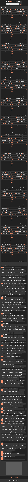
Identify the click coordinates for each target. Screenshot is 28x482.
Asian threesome (5, 281)
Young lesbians (12, 459)
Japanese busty (15, 377)
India (20, 356)
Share (9, 72)
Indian (4, 356)
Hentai (3, 210)
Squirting (6, 427)
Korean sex (6, 132)
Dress (18, 320)
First (10, 329)
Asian (7, 267)
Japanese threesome (18, 372)
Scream (3, 439)
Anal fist (20, 9)
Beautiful (21, 291)
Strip (14, 431)
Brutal (17, 30)
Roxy (11, 172)
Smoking (3, 426)
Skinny (15, 427)
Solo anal (7, 24)
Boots (3, 286)
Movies (14, 402)
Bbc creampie (19, 293)
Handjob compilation (12, 350)
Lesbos (10, 250)
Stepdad (8, 437)
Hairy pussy (14, 348)
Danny (21, 320)
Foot (8, 324)
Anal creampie (4, 270)
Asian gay (9, 270)
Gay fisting (25, 11)
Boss (2, 288)
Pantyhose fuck (23, 415)
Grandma (3, 339)
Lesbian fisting (18, 26)
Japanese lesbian (4, 362)
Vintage (4, 453)
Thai (17, 443)
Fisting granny (21, 81)
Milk (2, 391)
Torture (3, 447)
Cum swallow (4, 307)
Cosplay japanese (5, 305)
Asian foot (17, 269)
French (23, 328)
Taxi (25, 443)
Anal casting (17, 24)
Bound (15, 288)
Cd (15, 299)
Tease (14, 450)
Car (2, 302)
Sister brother (16, 435)
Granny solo (16, 342)
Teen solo (3, 450)
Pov (8, 413)
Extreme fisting (22, 24)
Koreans (19, 380)
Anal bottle (11, 163)
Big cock (16, 289)
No (9, 407)
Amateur (8, 269)
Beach (10, 285)
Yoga (7, 459)
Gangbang (11, 335)
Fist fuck (24, 17)
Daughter (7, 313)
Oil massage (19, 408)
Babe (24, 293)
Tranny (22, 445)
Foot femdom (14, 331)
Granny (7, 335)
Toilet (14, 443)
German (11, 339)
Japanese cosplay (12, 362)
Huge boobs (13, 353)
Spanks (6, 252)
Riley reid (20, 421)
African (19, 281)
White (14, 456)
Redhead (16, 421)
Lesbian (4, 381)
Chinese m (11, 308)
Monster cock (4, 400)
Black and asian (4, 294)
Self (9, 60)
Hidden (24, 345)
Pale (23, 418)
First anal (6, 331)
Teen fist (24, 32)
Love (22, 386)
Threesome (3, 144)
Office (4, 408)
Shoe (2, 427)
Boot (22, 283)
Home (7, 348)
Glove (16, 195)
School (12, 426)
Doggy (3, 316)
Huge (7, 350)
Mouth (21, 399)
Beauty (10, 286)
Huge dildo (8, 353)
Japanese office (4, 369)
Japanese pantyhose (19, 362)
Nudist (6, 405)
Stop (22, 439)
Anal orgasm (16, 275)
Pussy (5, 413)
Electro (10, 70)
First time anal (4, 334)
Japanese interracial (11, 374)
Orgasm (8, 408)
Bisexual (22, 288)
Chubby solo (8, 312)
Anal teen (24, 153)
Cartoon (16, 297)
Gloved (3, 343)
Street (10, 429)
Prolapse (3, 9)
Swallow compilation (5, 431)
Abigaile (12, 274)
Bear (16, 214)
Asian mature (23, 270)
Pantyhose (5, 412)
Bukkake (6, 285)
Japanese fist (17, 13)
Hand (20, 353)
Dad (3, 237)
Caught (20, 302)
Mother (5, 391)
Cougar (25, 307)
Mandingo (11, 389)
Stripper (11, 431)
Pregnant (9, 412)
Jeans (22, 369)
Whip (19, 454)
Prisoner (19, 418)
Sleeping (6, 424)
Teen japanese (16, 447)
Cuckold (20, 297)
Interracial (8, 356)
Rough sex (8, 66)
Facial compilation (10, 328)
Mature (16, 64)
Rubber (12, 421)
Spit (12, 437)
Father (24, 331)
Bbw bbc (9, 294)
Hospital (3, 351)
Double (22, 315)
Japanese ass (4, 375)
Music (16, 396)
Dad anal (10, 237)
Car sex (23, 301)
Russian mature (4, 421)
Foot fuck (3, 329)
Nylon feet (20, 405)
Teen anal (3, 445)
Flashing (20, 329)
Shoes (3, 434)
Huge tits (7, 351)
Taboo (10, 445)
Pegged (10, 77)
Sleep (17, 423)
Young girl (22, 459)
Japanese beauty (21, 367)
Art (5, 272)
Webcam (23, 454)
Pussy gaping (22, 161)
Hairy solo (3, 350)
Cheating (6, 301)
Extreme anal (22, 321)
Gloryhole (7, 339)
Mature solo (12, 396)
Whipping (11, 454)
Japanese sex (9, 377)
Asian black (22, 269)
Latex (8, 381)
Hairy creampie (9, 354)
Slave (18, 424)
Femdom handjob (18, 138)
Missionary (7, 397)
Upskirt (4, 451)
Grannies (11, 342)
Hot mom (6, 347)
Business (12, 289)
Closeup (23, 302)
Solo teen (15, 437)
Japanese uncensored (17, 375)
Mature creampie (19, 400)
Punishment (7, 416)
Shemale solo (7, 434)
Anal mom (8, 280)
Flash (12, 332)
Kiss (12, 380)
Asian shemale (11, 281)
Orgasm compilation (18, 144)
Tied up (23, 448)
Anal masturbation (9, 225)
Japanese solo (4, 374)
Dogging (14, 320)
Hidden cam (19, 347)
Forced (18, 324)
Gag (8, 342)
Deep (3, 320)
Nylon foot (11, 404)
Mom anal (11, 393)
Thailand (7, 214)
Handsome (3, 353)
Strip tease (22, 431)
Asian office (7, 275)
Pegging (19, 412)
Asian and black (15, 272)
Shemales (10, 439)
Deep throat (4, 318)
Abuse (3, 275)
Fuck (9, 332)
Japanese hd (11, 378)
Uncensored (9, 451)
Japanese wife (23, 361)
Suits (10, 254)
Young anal (3, 104)
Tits (21, 447)
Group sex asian (20, 340)
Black (13, 291)
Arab (13, 267)
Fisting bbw (6, 68)
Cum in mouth (14, 305)
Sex (20, 426)
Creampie (8, 297)
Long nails (15, 383)
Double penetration (15, 318)
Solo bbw (19, 437)
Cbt (3, 70)
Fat (17, 326)
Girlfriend (6, 343)
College (8, 307)
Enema (16, 39)
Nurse (7, 404)
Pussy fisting (8, 191)
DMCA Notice (17, 480)
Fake (22, 326)
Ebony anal (12, 321)
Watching (9, 456)
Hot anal (10, 36)
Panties (7, 415)
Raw (14, 420)
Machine (16, 121)
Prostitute (12, 416)
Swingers (6, 429)
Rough (11, 420)
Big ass (3, 285)
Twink (4, 443)
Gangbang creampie (8, 340)
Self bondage (10, 140)
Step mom (7, 426)
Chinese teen (6, 308)
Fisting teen (23, 246)
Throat (24, 447)
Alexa (24, 280)
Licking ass (15, 388)
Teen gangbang (9, 450)
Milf (24, 389)
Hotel (3, 347)
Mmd (13, 391)
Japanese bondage (5, 378)
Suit (8, 254)
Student (16, 434)
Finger (19, 332)
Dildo (6, 316)
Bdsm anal (6, 22)
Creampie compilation (20, 299)
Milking (20, 394)
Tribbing (3, 448)
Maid (6, 394)
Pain (10, 415)
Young (4, 459)
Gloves (19, 195)
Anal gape (9, 81)
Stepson (3, 432)
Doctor (6, 315)
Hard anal (20, 345)
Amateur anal (17, 45)
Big (18, 206)
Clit (2, 308)
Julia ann (3, 366)
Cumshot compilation (5, 310)
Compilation (4, 299)
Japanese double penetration (20, 374)
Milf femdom (22, 212)
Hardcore (11, 351)
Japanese (4, 359)
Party (11, 413)
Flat (22, 332)
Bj (16, 285)
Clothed (20, 11)
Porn (16, 418)
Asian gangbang (22, 272)
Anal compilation (19, 280)
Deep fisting (8, 233)
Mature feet (10, 400)
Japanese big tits (22, 366)
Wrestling (7, 454)
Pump (13, 415)
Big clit (19, 288)
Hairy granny (4, 354)
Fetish (7, 329)
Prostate (16, 252)
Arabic (16, 281)
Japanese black (10, 370)
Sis (21, 429)
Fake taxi (3, 332)
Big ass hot (24, 68)
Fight (15, 328)
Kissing (16, 380)
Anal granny (13, 280)
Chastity (15, 308)
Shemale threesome (12, 440)
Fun (7, 204)
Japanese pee (4, 370)
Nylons (3, 405)
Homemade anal (20, 348)
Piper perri (7, 418)
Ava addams (19, 277)
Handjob (11, 345)
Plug (7, 159)
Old (11, 408)
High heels (14, 347)
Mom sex (23, 396)
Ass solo (10, 204)
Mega (10, 11)
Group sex (22, 337)
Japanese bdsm (16, 366)
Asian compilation (11, 278)
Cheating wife (6, 302)
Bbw (2, 168)
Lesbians (15, 381)
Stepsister (8, 435)
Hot (23, 347)
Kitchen (7, 250)
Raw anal (7, 157)
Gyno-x (10, 176)
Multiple (9, 142)
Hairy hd (23, 350)
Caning (8, 299)
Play (9, 138)
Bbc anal (3, 252)
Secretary (14, 439)
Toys (12, 448)
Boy (5, 288)
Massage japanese (5, 399)
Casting (11, 301)
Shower (21, 427)
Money (16, 391)
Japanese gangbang (13, 367)
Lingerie (3, 388)
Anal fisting (8, 9)
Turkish (19, 448)
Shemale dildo (16, 426)
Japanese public (23, 370)
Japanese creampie (9, 366)
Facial (3, 331)
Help (24, 351)
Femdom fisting (22, 22)
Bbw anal (14, 286)
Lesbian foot (18, 386)
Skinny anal (4, 435)
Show (3, 429)
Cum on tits (9, 100)
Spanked (17, 96)
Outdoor (3, 410)
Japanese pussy (10, 375)
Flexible (21, 115)
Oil (25, 408)
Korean (4, 380)
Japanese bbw (17, 361)
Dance (11, 313)
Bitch (2, 296)
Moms (19, 396)
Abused (13, 270)
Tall (16, 445)
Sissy (18, 427)
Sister (23, 423)
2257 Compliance (11, 480)
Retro (8, 420)
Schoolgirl (12, 434)
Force (3, 326)
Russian (4, 420)
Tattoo (16, 448)
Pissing (23, 412)
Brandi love (4, 289)
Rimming (17, 420)
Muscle (3, 397)
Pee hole (9, 106)
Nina (15, 404)
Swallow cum (4, 437)
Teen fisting (21, 28)
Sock (19, 429)
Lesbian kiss (20, 381)
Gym (15, 337)
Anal (16, 70)
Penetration (17, 415)
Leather (19, 383)
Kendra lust (9, 380)
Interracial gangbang (14, 356)
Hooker (21, 351)
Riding (9, 421)
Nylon (4, 404)
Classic (10, 305)
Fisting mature (8, 13)
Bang (10, 291)
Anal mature (22, 275)
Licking (7, 388)
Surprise (17, 431)
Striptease (21, 434)
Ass (15, 267)
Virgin (8, 453)
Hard (10, 348)
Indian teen (10, 358)
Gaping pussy (23, 242)
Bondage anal (24, 189)
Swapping (19, 440)
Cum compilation (18, 310)
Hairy (7, 345)
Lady (22, 383)
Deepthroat (11, 315)
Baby (5, 293)
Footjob (4, 324)
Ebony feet (17, 321)
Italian (14, 358)
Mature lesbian (16, 397)
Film (24, 329)
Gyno (3, 176)
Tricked (10, 34)
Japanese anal (4, 53)
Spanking (3, 151)
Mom (4, 389)
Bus (12, 283)
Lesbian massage (5, 386)
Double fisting (17, 36)
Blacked (19, 285)
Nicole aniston (19, 404)
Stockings (14, 424)
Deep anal (9, 318)
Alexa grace (10, 272)
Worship (5, 456)
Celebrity (11, 299)
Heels (10, 347)
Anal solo (21, 248)
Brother (3, 291)
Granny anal (20, 335)
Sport (13, 432)
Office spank (4, 161)
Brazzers (18, 286)
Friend (10, 331)
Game (5, 342)
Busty (23, 289)
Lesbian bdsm (4, 383)
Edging (7, 323)
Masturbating (16, 399)
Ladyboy (11, 381)
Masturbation (16, 393)
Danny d (6, 320)
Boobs (13, 294)
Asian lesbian (4, 269)
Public (16, 412)
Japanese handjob (11, 364)
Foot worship (4, 328)
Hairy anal (3, 348)
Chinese (4, 297)
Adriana (3, 272)
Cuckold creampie (9, 304)
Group (15, 339)
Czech (11, 302)
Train (16, 189)
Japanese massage (4, 115)
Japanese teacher (17, 369)
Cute (19, 308)
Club (14, 301)
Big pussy (16, 291)
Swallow (23, 426)
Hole (11, 79)
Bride (19, 283)
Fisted (7, 83)
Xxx (3, 458)
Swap (6, 439)
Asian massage (17, 274)
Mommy (3, 394)
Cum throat (12, 310)
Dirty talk (23, 318)
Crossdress (15, 304)
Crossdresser (15, 302)
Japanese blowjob (11, 372)
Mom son (16, 389)
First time (20, 331)
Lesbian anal (22, 182)
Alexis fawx (14, 277)
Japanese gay (10, 369)
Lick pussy (11, 388)
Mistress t (11, 399)
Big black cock (21, 294)
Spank (20, 423)
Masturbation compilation (13, 394)
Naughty (16, 407)
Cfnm (20, 301)
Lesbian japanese (12, 386)
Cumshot (3, 304)
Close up (12, 307)
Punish (3, 418)
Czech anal (17, 307)
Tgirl (12, 447)
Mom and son (21, 391)
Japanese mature (10, 361)
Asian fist (8, 170)
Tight (24, 132)
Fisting (17, 17)
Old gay (11, 410)
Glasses (14, 340)
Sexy (24, 429)
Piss (13, 412)
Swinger (18, 439)
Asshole (23, 94)
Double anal (10, 316)
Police (18, 413)
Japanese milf (4, 367)
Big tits (14, 285)
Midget (10, 45)
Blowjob (6, 286)
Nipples (12, 407)
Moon (23, 58)
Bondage (15, 283)
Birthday (8, 288)
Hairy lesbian (16, 351)
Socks (12, 435)
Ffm (18, 210)
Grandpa (15, 335)
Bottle (7, 163)
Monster (3, 396)
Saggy (7, 432)
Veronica (18, 453)
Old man (14, 408)
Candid (23, 310)
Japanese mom (13, 359)
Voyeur (11, 453)
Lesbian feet (10, 383)
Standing (3, 440)
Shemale (13, 423)
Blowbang (9, 293)
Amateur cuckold (18, 278)
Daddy (3, 315)
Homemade (16, 345)
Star (15, 432)
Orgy (23, 408)
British (20, 289)
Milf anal (17, 9)
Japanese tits (4, 377)
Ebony (8, 321)
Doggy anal (21, 316)
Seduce (24, 437)
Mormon (11, 397)
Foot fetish (11, 326)
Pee (19, 157)
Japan (8, 359)
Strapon (16, 62)
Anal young (9, 96)
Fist (3, 11)
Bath (2, 293)
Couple (19, 304)
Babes (17, 294)
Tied (13, 445)
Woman (9, 189)
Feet (15, 324)
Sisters (7, 440)
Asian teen (3, 280)
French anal (23, 106)
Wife (4, 454)
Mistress (3, 393)
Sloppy (23, 440)
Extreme (3, 323)
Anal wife (22, 168)
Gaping (16, 34)
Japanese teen (4, 364)
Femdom (11, 324)
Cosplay (13, 297)
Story (10, 427)
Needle (5, 199)
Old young (7, 410)
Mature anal (18, 168)
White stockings (8, 30)
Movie (23, 394)
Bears (23, 214)
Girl (2, 342)
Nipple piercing (14, 405)
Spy (12, 427)
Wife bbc (16, 454)
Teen (7, 443)
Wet (2, 456)
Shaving (21, 435)
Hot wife (19, 350)
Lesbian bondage (11, 385)
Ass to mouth (4, 278)
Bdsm (2, 22)
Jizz (21, 68)
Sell (2, 442)
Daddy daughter (16, 315)
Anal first (12, 269)
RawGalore (11, 1)
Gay (4, 335)
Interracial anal (4, 358)
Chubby (3, 301)
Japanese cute (21, 377)
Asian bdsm (4, 277)
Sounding (19, 432)
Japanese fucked (16, 370)
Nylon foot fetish (5, 407)
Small (25, 427)
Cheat (17, 301)
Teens (6, 447)
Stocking (10, 424)
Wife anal (9, 51)
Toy (6, 448)
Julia (8, 367)
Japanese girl (17, 378)
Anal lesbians (23, 87)
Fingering (15, 332)
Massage (20, 389)
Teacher (10, 443)
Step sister (24, 432)
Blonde (7, 291)
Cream (21, 307)
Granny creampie (22, 342)
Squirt (3, 424)
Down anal (22, 72)
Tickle (7, 445)
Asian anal (19, 267)
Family (25, 324)
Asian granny (24, 274)
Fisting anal (8, 26)
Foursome (19, 328)
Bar (5, 296)
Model (7, 393)
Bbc (4, 283)
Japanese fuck (4, 372)
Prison (3, 416)
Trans (19, 445)
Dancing (10, 320)
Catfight (6, 210)
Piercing (3, 415)
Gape (6, 227)
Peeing (16, 416)
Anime (10, 267)
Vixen (14, 453)
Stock (10, 432)
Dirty (20, 318)
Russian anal (18, 79)
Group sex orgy (4, 337)
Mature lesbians (19, 402)
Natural (10, 405)
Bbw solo (22, 286)
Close (7, 77)
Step (13, 429)
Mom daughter (4, 402)
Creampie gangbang (21, 305)
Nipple (24, 404)
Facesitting (7, 326)
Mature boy (10, 402)
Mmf (13, 400)
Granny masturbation (21, 339)
